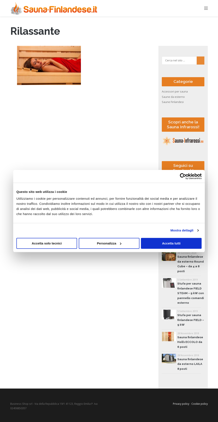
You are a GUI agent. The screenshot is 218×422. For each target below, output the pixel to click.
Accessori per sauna (175, 91)
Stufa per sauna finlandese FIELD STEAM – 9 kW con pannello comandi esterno (190, 293)
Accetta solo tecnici (47, 243)
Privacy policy (181, 403)
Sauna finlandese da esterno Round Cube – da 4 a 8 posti (190, 264)
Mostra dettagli (181, 230)
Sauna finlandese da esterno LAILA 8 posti (190, 364)
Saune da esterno (173, 97)
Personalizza (109, 243)
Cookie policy (199, 403)
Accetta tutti (171, 243)
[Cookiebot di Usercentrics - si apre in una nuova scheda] (183, 176)
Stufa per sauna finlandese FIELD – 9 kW (190, 320)
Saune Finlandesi (173, 102)
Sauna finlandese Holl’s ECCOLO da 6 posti (190, 342)
